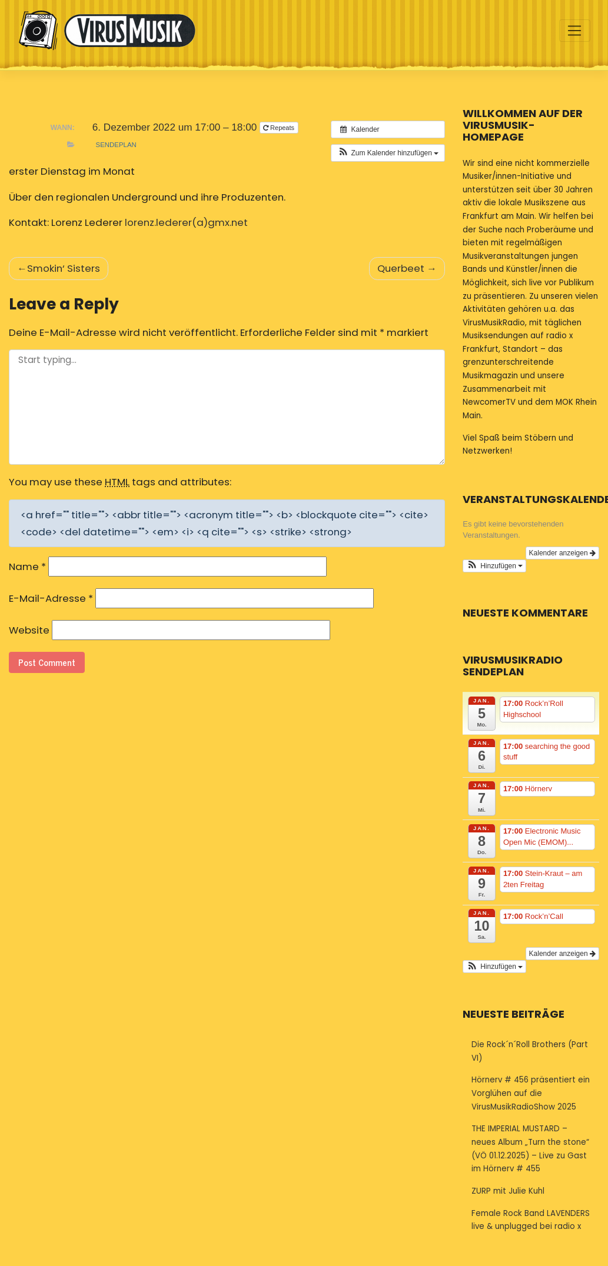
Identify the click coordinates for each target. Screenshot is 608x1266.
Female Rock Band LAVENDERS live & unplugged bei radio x (530, 1220)
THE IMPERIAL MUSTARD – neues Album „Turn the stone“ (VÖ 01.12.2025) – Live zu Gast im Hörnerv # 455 (530, 1148)
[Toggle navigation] (574, 30)
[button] (387, 153)
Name (27, 566)
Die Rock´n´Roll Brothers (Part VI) (529, 1051)
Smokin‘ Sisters (63, 268)
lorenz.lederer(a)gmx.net (186, 222)
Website (29, 630)
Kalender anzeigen (562, 553)
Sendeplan (116, 144)
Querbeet (400, 268)
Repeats (279, 127)
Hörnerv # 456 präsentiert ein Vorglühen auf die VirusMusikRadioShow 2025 (530, 1093)
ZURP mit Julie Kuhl (507, 1191)
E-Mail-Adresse (51, 598)
